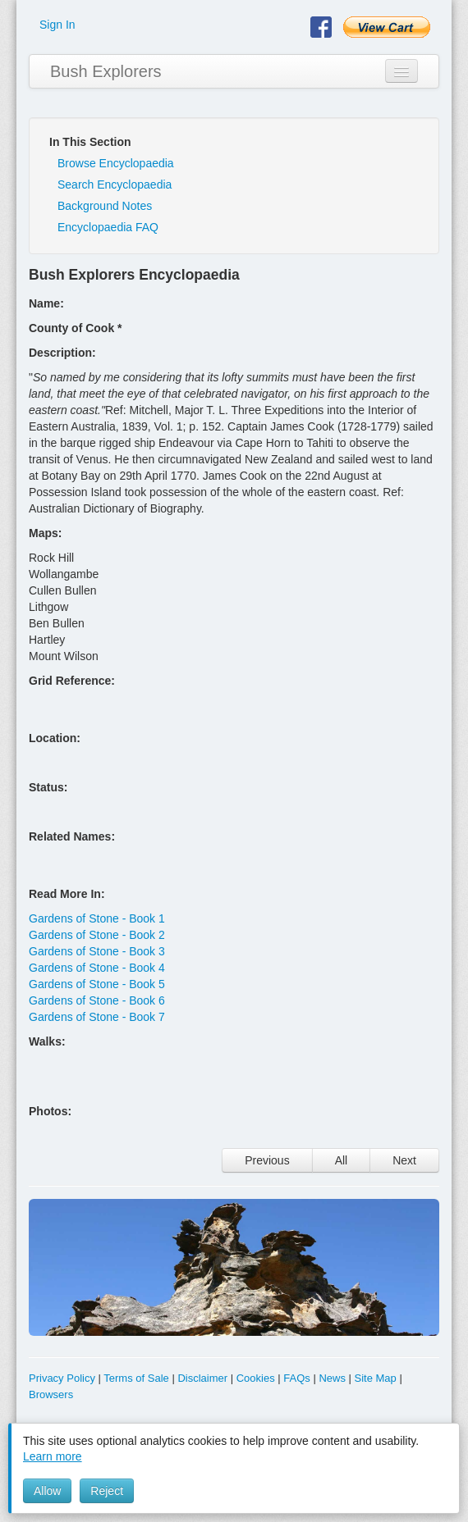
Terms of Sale (135, 1378)
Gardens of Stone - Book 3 (97, 951)
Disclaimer (202, 1378)
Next (404, 1160)
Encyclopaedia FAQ (107, 227)
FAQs (296, 1378)
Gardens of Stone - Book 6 (97, 1000)
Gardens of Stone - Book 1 (97, 918)
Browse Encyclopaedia (115, 163)
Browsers (51, 1394)
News (332, 1378)
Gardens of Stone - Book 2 (97, 934)
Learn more (52, 1456)
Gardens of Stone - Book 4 (97, 967)
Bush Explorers (106, 71)
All (341, 1160)
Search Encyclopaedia (114, 184)
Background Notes (104, 205)
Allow (47, 1490)
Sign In (57, 24)
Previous (267, 1160)
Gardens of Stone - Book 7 (97, 1016)
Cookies (255, 1378)
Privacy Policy (62, 1378)
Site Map (376, 1378)
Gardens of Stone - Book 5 (97, 984)
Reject (106, 1490)
